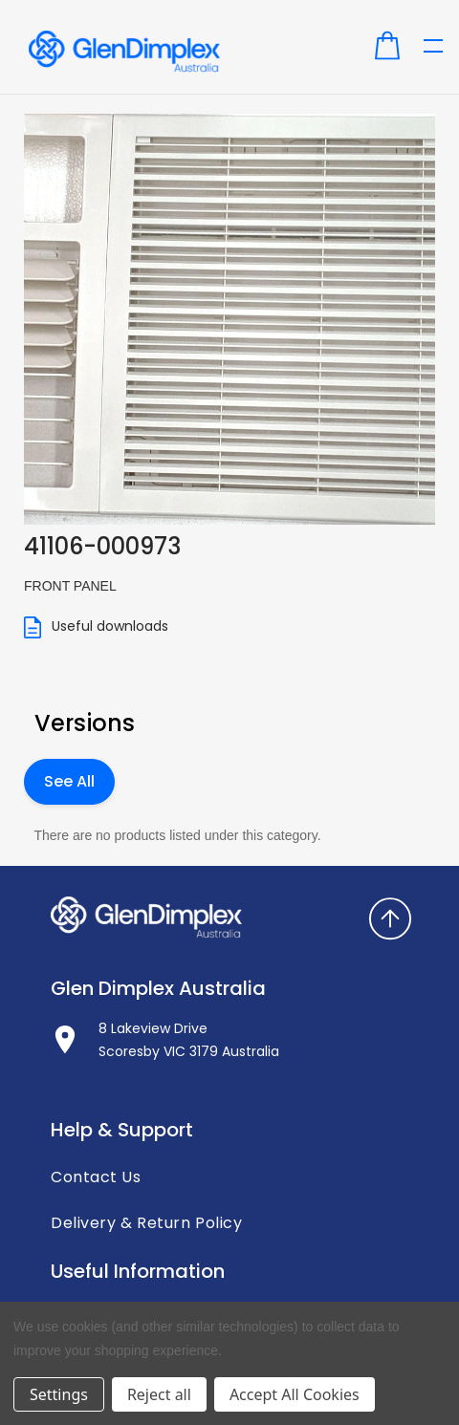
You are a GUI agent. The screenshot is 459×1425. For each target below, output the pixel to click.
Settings (59, 1394)
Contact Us (96, 1177)
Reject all (159, 1394)
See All (69, 781)
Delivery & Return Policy (146, 1223)
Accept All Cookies (295, 1394)
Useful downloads (96, 627)
